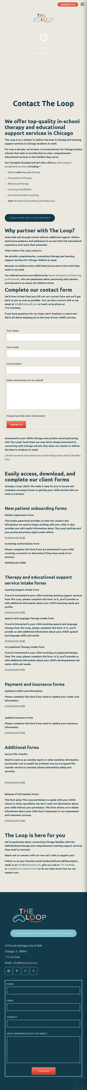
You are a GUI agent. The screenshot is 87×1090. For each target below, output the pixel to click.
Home (36, 53)
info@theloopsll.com (26, 303)
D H (19, 782)
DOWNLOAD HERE (15, 537)
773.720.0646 (67, 864)
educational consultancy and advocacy (34, 200)
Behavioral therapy (18, 183)
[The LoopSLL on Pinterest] (8, 971)
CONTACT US (67, 4)
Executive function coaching (23, 194)
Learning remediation (19, 189)
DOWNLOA (11, 782)
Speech (12, 172)
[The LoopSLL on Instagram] (25, 971)
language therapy (30, 172)
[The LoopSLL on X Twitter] (33, 971)
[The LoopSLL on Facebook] (17, 971)
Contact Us (16, 424)
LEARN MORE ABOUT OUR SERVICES (30, 218)
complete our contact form (22, 868)
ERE (23, 782)
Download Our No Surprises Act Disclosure (43, 933)
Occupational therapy (20, 177)
